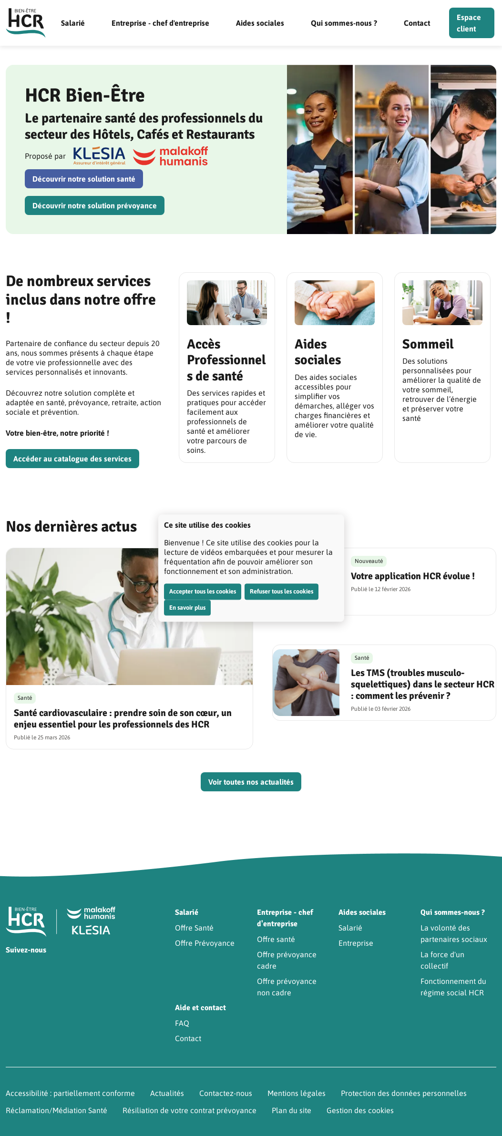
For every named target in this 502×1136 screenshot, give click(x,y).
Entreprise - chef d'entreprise (160, 23)
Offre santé (276, 939)
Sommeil (428, 344)
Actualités (167, 1093)
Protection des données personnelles (404, 1093)
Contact (417, 23)
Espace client (469, 23)
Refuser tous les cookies (281, 591)
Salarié (73, 23)
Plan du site (291, 1110)
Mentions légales (296, 1093)
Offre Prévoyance (205, 943)
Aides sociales (260, 23)
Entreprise (355, 943)
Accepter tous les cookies (202, 591)
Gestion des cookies (360, 1110)
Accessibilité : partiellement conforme (70, 1093)
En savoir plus (187, 607)
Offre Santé (194, 927)
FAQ (182, 1023)
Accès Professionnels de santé (226, 360)
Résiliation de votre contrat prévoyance (189, 1110)
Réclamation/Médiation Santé (56, 1110)
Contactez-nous (225, 1093)
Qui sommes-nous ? (344, 23)
